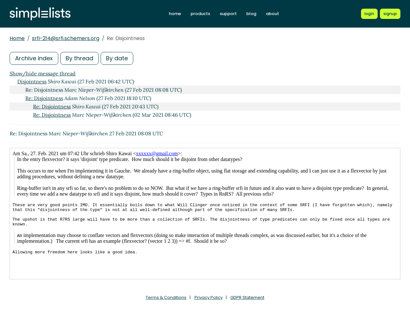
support (228, 14)
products (200, 14)
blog (251, 14)
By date (117, 58)
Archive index (34, 58)
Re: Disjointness (44, 98)
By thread (79, 58)
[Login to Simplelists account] (369, 14)
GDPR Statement (247, 297)
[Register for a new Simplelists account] (390, 14)
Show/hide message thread (43, 73)
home (175, 14)
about (272, 14)
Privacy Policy (208, 297)
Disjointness (31, 81)
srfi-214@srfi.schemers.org (65, 38)
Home (17, 38)
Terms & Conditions (166, 297)
